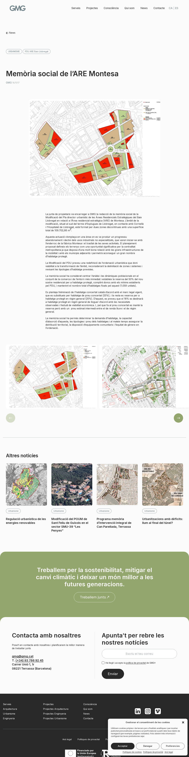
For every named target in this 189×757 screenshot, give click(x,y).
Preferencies (173, 746)
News (143, 8)
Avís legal (169, 752)
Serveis (75, 8)
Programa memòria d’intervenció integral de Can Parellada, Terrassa (114, 522)
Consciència (110, 8)
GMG (18, 8)
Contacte (158, 8)
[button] (183, 722)
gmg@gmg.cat (22, 656)
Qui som (129, 8)
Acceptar (123, 746)
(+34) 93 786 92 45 (29, 660)
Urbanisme (14, 51)
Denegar (147, 746)
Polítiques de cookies (132, 752)
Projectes (91, 8)
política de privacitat (136, 663)
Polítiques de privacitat (153, 752)
